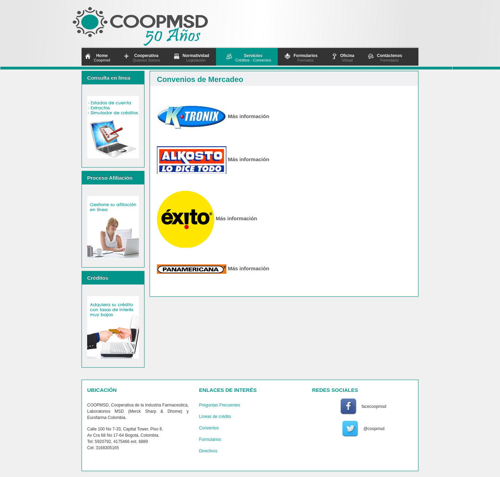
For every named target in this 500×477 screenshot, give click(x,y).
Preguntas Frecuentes (219, 405)
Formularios (210, 439)
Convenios (209, 428)
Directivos (208, 451)
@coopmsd (373, 428)
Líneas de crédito (215, 416)
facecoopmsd (373, 406)
